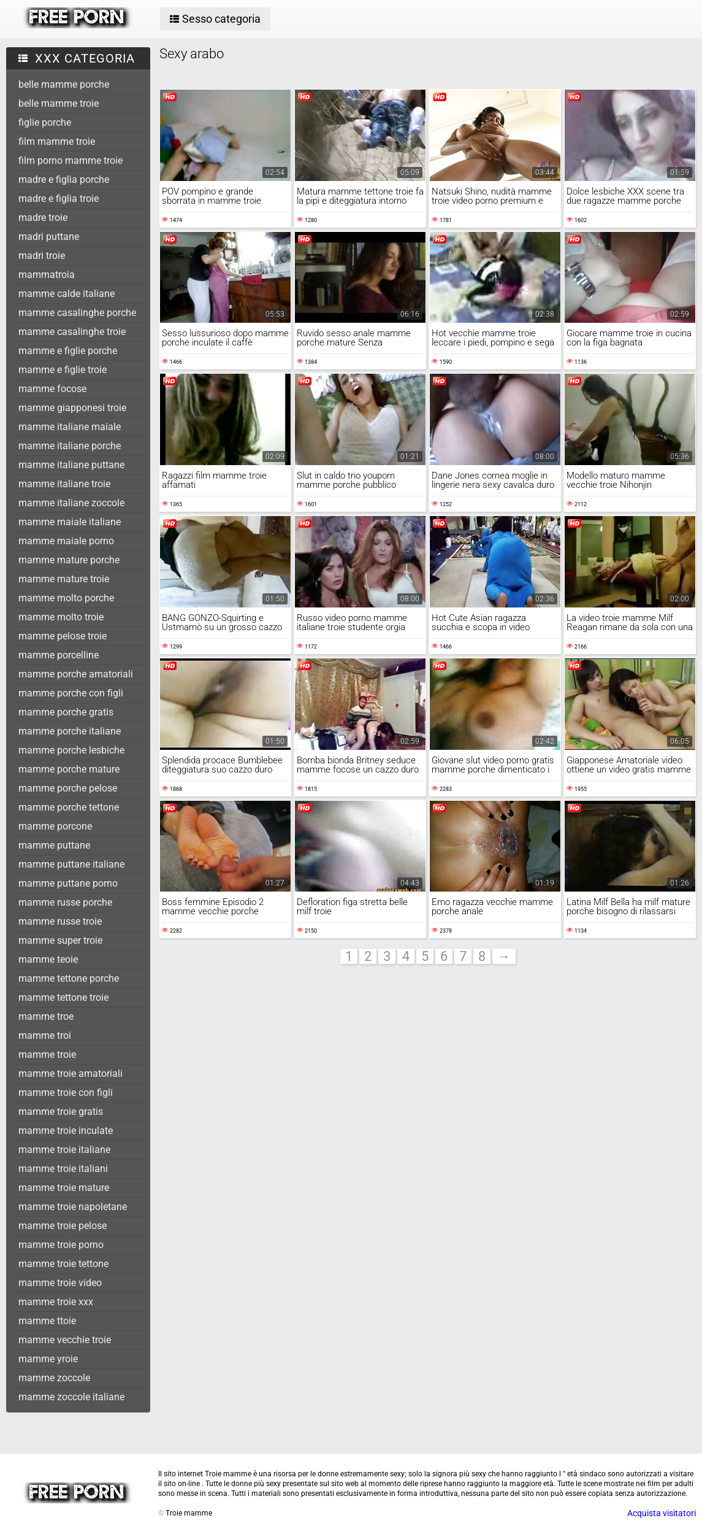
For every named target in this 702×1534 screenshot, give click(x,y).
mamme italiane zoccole (71, 503)
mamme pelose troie (62, 636)
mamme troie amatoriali (70, 1073)
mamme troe (46, 1016)
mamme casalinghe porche (77, 312)
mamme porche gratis (65, 712)
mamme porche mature (69, 769)
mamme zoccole (54, 1378)
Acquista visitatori (661, 1513)
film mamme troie (56, 141)
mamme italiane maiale (69, 427)
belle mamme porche (63, 84)
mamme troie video (60, 1283)
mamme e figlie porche (67, 351)
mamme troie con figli (65, 1092)
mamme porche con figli (70, 693)
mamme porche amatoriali (75, 674)
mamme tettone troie (63, 997)
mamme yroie (48, 1359)
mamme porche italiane (69, 731)
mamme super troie (60, 940)
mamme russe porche (65, 902)
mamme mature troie (63, 579)
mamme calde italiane (66, 293)
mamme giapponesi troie (72, 408)
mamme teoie (48, 959)
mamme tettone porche (68, 978)
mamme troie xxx (55, 1302)
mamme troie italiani (63, 1168)
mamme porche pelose (67, 788)
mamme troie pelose (62, 1225)
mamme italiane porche (69, 446)
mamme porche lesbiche (71, 750)
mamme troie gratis (60, 1111)
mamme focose (52, 389)
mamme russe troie (60, 921)
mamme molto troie (61, 617)
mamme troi (44, 1035)
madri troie (41, 255)
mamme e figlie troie (62, 370)
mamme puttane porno (68, 883)
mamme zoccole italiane (71, 1397)
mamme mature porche (69, 560)
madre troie (42, 217)
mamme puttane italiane (71, 864)
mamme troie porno (61, 1245)
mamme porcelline (58, 655)
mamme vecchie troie (64, 1340)
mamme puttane (54, 845)
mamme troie (47, 1054)
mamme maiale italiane (69, 522)
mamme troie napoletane (72, 1206)
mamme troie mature (63, 1187)
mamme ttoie (47, 1321)
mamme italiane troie (64, 484)
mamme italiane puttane (71, 465)
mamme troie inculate (65, 1130)
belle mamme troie (58, 103)
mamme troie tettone (63, 1264)
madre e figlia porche (63, 179)
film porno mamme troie (70, 160)
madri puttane (48, 236)
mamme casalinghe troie (72, 331)
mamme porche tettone (68, 807)
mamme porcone (55, 826)
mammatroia (46, 274)
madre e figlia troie (58, 198)
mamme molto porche (66, 598)
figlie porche (44, 122)
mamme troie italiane (64, 1149)
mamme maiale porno (66, 541)
